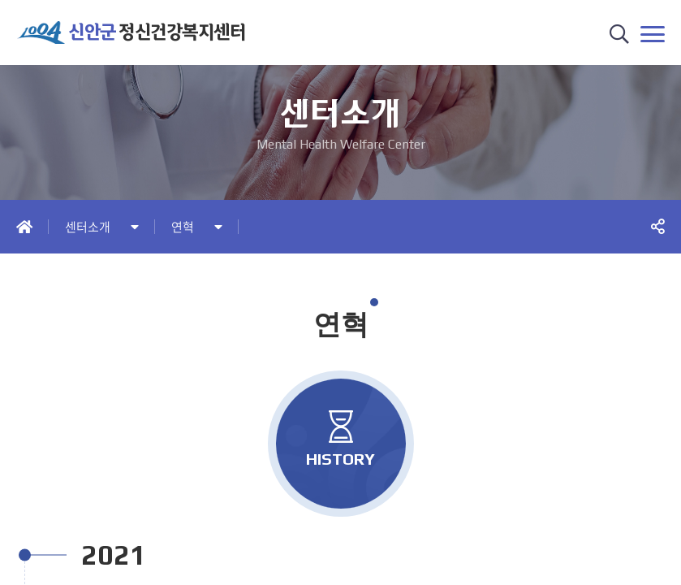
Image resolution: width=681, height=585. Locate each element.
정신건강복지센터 (156, 32)
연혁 (182, 227)
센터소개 (87, 227)
